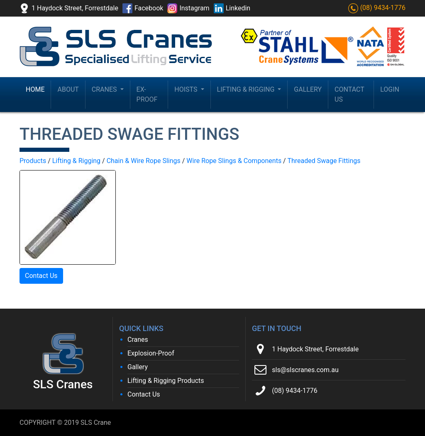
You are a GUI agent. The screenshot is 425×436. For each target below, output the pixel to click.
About (67, 89)
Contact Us (349, 94)
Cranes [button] (105, 89)
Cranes (137, 339)
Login (389, 89)
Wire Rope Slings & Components (233, 161)
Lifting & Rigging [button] (246, 89)
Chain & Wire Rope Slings (144, 161)
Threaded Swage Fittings (323, 161)
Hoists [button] (186, 89)
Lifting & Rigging (76, 161)
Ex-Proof (147, 94)
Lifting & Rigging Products (165, 381)
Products (33, 161)
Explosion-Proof (150, 353)
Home (35, 89)
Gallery (308, 89)
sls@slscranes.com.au (305, 370)
